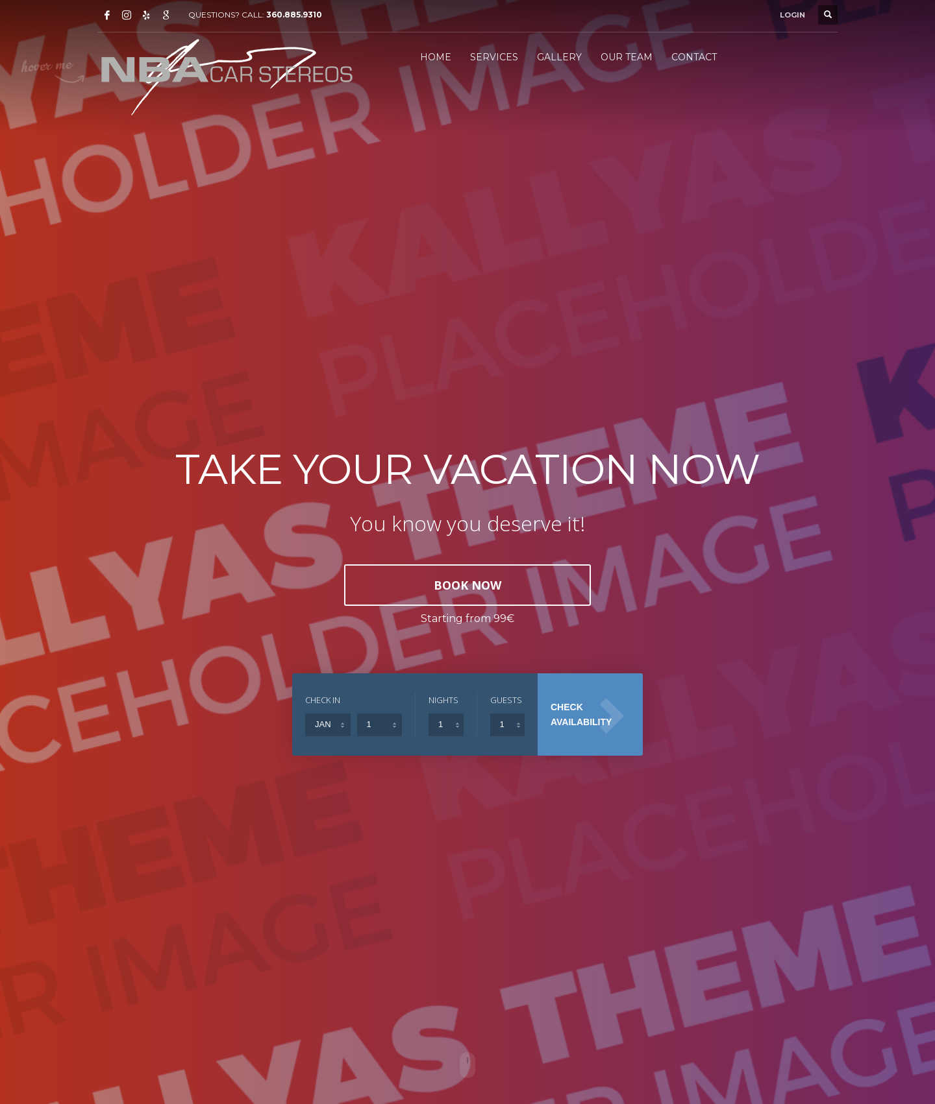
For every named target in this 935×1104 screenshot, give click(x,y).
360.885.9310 (294, 14)
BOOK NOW (467, 585)
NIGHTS (443, 700)
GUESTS (506, 700)
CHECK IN (322, 700)
